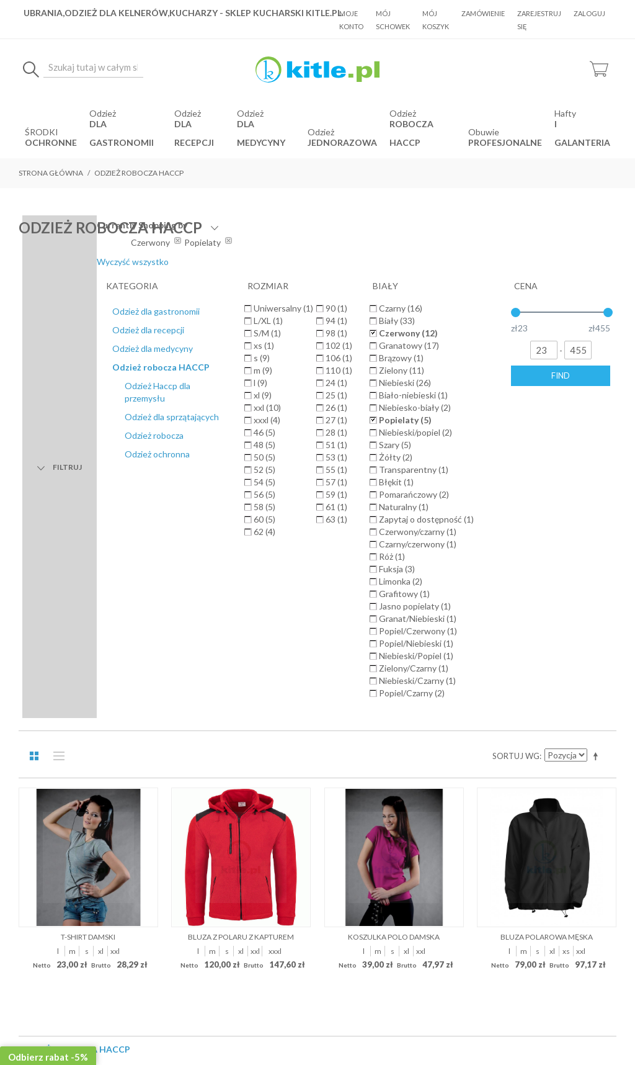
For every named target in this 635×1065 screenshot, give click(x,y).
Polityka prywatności (375, 702)
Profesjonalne (505, 142)
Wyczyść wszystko (516, 261)
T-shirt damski (88, 491)
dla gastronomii (121, 133)
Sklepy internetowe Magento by (541, 1028)
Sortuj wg (516, 310)
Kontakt (441, 702)
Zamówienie (483, 13)
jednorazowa (342, 142)
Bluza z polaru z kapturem (241, 491)
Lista (56, 310)
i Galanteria (582, 133)
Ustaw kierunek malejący (597, 310)
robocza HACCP (411, 133)
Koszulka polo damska (394, 491)
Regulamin (232, 702)
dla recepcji (194, 133)
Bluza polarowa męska (546, 491)
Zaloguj (589, 13)
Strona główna (51, 173)
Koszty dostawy (293, 702)
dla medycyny (261, 133)
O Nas (190, 702)
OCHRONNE (51, 142)
